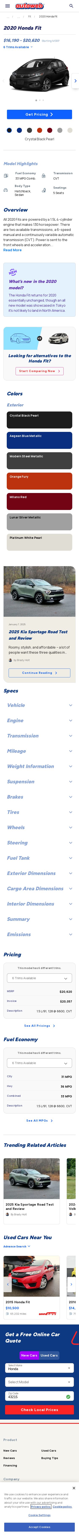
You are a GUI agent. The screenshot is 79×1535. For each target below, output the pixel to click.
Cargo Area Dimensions (39, 888)
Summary (39, 919)
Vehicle (39, 705)
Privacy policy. (41, 1506)
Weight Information (39, 766)
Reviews (9, 1458)
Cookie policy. (62, 1506)
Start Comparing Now (39, 371)
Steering (39, 843)
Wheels (39, 827)
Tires (39, 812)
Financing (10, 1465)
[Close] (74, 1488)
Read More (12, 250)
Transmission (39, 736)
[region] (39, 1508)
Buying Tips (49, 1458)
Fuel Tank (39, 858)
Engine (39, 720)
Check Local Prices (39, 1409)
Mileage (39, 751)
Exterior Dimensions (39, 873)
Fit (29, 16)
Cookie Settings (39, 1515)
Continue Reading (39, 673)
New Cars (29, 1355)
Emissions (39, 934)
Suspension (39, 781)
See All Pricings (39, 1026)
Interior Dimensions (39, 904)
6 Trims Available (17, 47)
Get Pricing (39, 114)
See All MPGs (39, 1120)
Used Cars (49, 1355)
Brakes (39, 797)
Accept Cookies (40, 1527)
